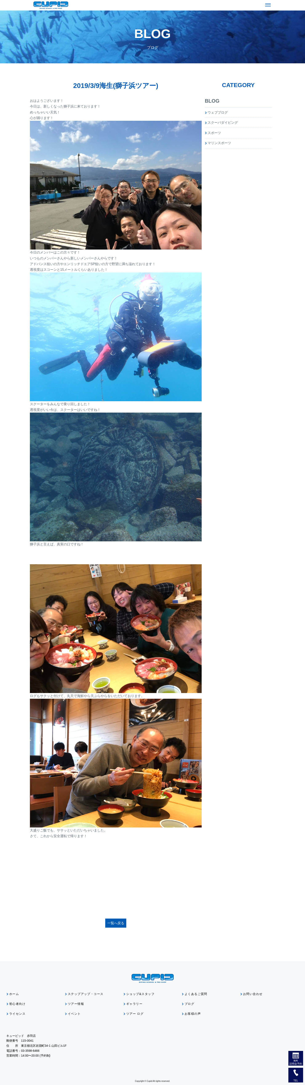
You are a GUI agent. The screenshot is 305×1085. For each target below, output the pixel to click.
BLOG (212, 101)
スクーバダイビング (223, 122)
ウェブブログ (218, 112)
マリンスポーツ (219, 143)
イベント (74, 1013)
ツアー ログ (135, 1013)
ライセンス (17, 1013)
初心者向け (17, 1003)
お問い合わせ (252, 994)
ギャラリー (134, 1003)
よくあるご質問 (196, 994)
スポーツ (214, 133)
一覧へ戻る (115, 923)
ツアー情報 (76, 1003)
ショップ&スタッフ (140, 994)
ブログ (189, 1003)
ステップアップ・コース (85, 994)
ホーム (14, 994)
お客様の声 (193, 1013)
